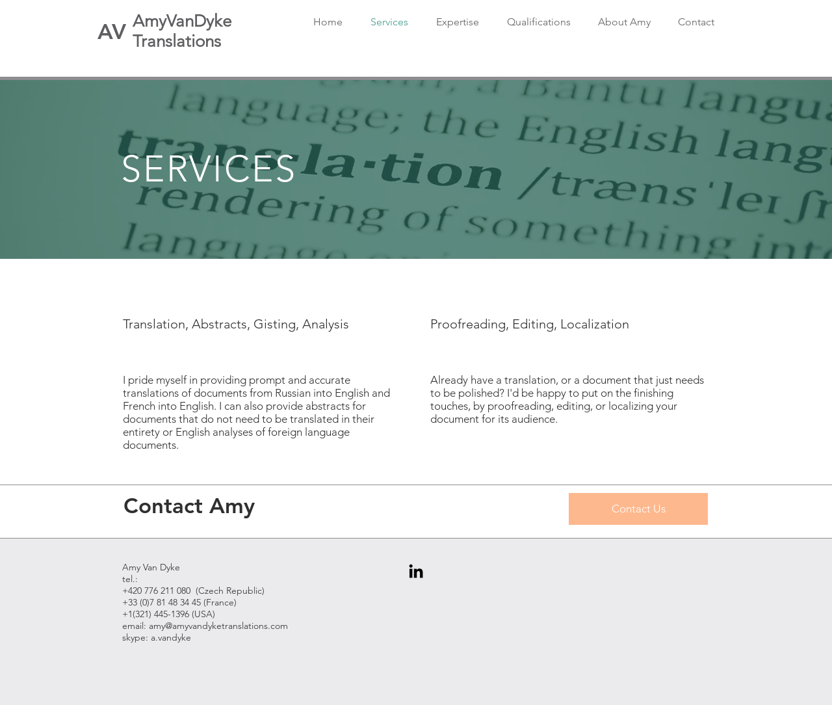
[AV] (112, 31)
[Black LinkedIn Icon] (416, 571)
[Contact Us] (638, 509)
